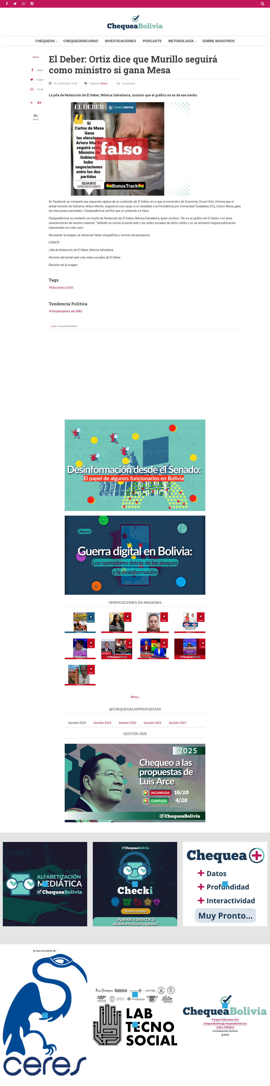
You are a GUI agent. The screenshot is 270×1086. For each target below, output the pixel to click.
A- (32, 102)
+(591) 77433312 (225, 1027)
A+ (39, 103)
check (35, 57)
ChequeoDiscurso (80, 41)
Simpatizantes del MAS (66, 311)
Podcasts (152, 41)
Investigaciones (120, 41)
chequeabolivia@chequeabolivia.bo (225, 1023)
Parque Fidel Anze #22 (225, 1019)
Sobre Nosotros (218, 41)
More (134, 697)
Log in (54, 326)
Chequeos (45, 41)
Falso (105, 83)
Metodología (181, 41)
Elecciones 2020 (62, 287)
